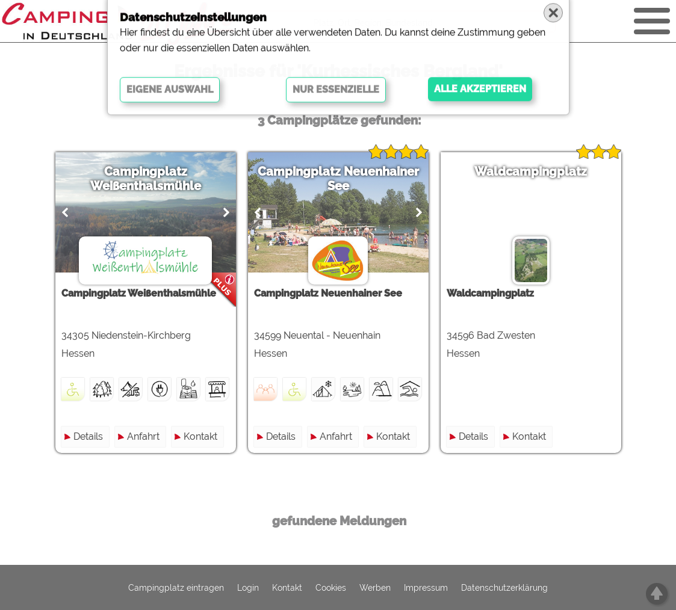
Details (88, 436)
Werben (375, 588)
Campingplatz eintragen (176, 588)
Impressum (426, 588)
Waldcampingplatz (530, 171)
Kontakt (200, 436)
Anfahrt (143, 436)
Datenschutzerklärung (504, 588)
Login (248, 588)
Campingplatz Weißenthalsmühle (145, 178)
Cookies (330, 588)
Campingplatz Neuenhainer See (338, 178)
